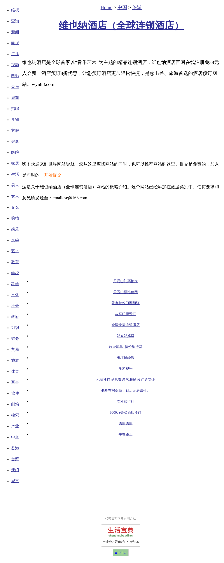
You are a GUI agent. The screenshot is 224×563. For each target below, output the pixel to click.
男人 (15, 185)
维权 (15, 10)
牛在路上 (126, 434)
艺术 (15, 251)
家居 (15, 163)
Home (106, 7)
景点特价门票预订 (126, 303)
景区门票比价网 (125, 292)
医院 (15, 152)
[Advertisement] (121, 45)
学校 (15, 273)
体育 (15, 371)
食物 (15, 119)
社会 (15, 306)
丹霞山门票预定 (125, 281)
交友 (15, 207)
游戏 (15, 97)
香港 (15, 448)
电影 (15, 76)
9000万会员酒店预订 (125, 412)
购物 (15, 218)
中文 (15, 437)
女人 (15, 196)
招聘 (15, 108)
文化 (15, 295)
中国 (122, 7)
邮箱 (15, 404)
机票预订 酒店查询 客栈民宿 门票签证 (125, 379)
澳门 (15, 470)
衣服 (15, 130)
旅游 (15, 360)
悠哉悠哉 (126, 423)
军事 (15, 382)
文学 (15, 240)
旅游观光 (126, 369)
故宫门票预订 (125, 314)
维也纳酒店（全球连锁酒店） (121, 25)
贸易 (15, 349)
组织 (15, 327)
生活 (15, 174)
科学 (15, 284)
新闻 (15, 32)
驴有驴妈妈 (125, 336)
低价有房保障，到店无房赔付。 (125, 390)
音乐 (15, 87)
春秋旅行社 (125, 401)
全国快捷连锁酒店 (126, 325)
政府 (15, 316)
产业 (15, 426)
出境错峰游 (125, 358)
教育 (15, 262)
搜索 (15, 415)
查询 (15, 21)
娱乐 (15, 229)
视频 (15, 65)
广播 (15, 54)
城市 (15, 481)
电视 (15, 43)
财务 (15, 338)
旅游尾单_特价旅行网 (125, 347)
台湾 (15, 459)
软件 (15, 393)
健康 (15, 141)
